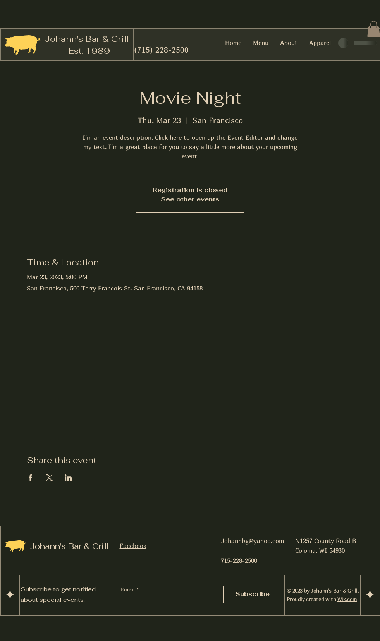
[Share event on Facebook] (30, 477)
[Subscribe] (252, 594)
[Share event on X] (49, 477)
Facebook (133, 546)
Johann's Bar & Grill (87, 38)
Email (128, 589)
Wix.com (347, 599)
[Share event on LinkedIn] (68, 477)
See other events (190, 199)
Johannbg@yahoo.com (252, 541)
